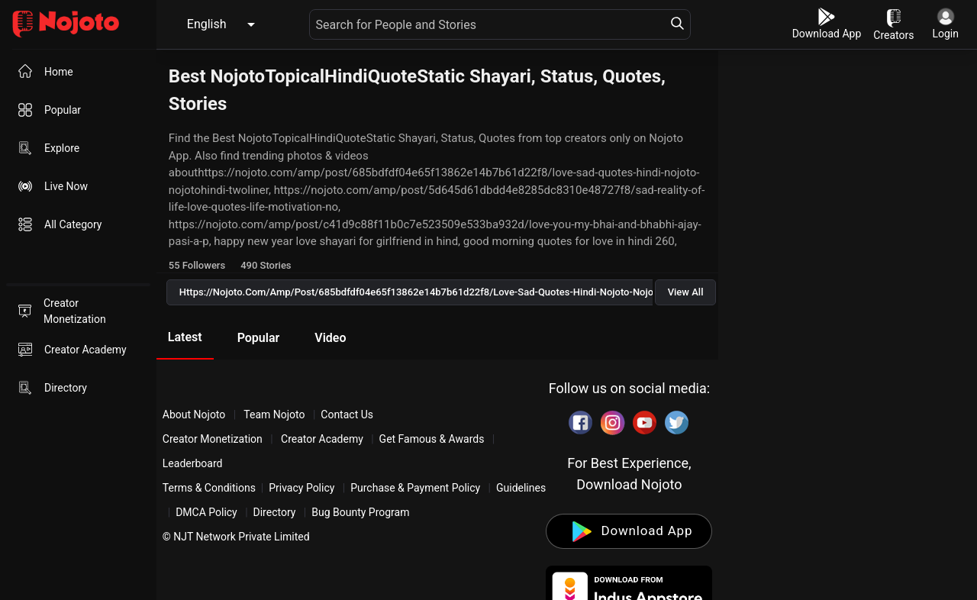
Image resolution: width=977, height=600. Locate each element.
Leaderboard (193, 463)
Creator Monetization (214, 439)
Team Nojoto (274, 414)
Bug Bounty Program (360, 512)
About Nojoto (195, 414)
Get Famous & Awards (432, 439)
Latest (185, 337)
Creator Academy (322, 439)
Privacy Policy (301, 488)
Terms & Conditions (209, 488)
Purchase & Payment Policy (415, 488)
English (207, 24)
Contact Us (347, 414)
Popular (258, 338)
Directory (274, 512)
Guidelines (521, 488)
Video (330, 338)
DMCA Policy (206, 512)
